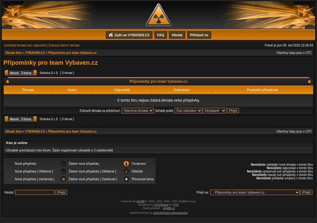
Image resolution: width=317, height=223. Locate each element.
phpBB (140, 201)
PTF (175, 204)
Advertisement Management (170, 212)
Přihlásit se (199, 35)
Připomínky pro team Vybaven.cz (72, 53)
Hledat (177, 35)
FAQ (160, 35)
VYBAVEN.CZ (35, 53)
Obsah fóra (13, 53)
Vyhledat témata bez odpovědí (25, 45)
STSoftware (161, 204)
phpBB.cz (169, 208)
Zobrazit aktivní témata (64, 45)
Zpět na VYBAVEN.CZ (129, 34)
